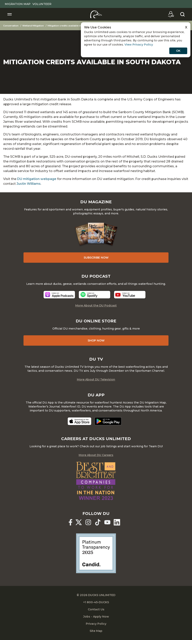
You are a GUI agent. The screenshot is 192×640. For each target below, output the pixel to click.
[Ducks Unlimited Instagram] (88, 522)
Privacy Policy (96, 623)
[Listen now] (59, 295)
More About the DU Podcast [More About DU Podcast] (96, 305)
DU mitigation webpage (36, 179)
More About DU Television (96, 379)
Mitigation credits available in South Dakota (72, 25)
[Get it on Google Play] (108, 421)
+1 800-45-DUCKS (96, 602)
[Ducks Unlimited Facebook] (70, 522)
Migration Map (17, 4)
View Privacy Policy (138, 44)
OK (178, 51)
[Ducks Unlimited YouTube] (107, 522)
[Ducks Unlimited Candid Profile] (96, 553)
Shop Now (96, 340)
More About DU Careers (96, 455)
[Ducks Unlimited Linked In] (117, 522)
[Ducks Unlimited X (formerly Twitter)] (78, 522)
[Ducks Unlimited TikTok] (98, 522)
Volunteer (41, 4)
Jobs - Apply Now (96, 616)
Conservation (11, 25)
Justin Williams (29, 184)
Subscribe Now (96, 257)
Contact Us (96, 609)
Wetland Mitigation (33, 25)
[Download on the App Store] (79, 421)
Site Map (96, 631)
